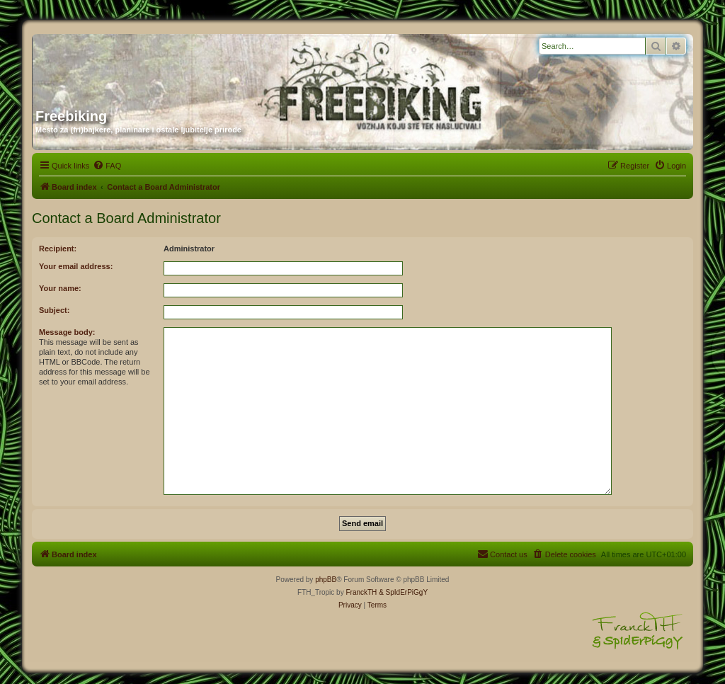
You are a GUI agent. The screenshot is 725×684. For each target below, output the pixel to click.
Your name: (60, 288)
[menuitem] (107, 165)
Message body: (67, 332)
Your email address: (76, 266)
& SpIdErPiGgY (403, 592)
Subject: (54, 310)
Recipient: (57, 248)
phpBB (325, 579)
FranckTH (361, 592)
